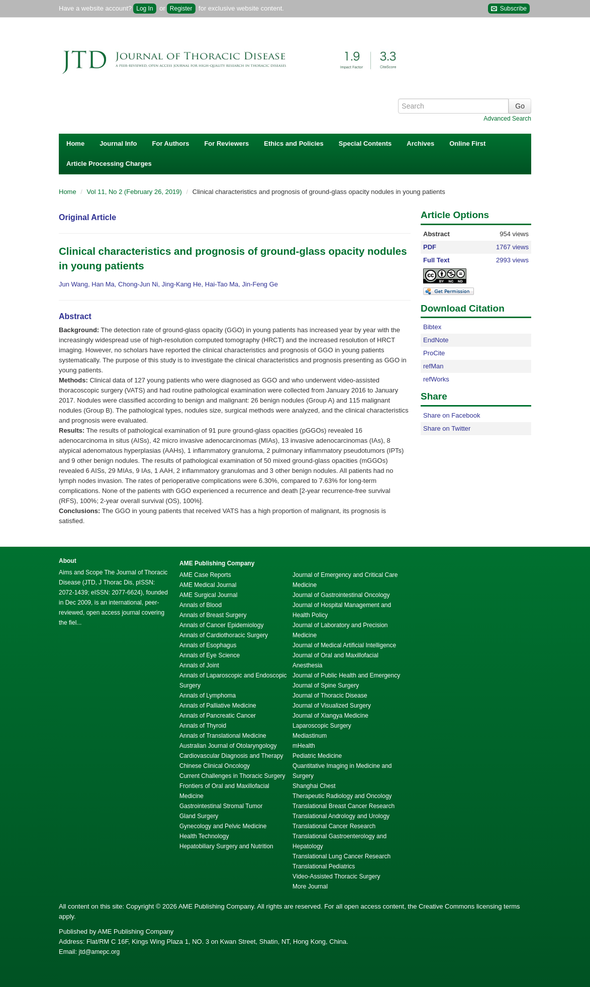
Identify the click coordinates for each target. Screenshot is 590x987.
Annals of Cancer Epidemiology (221, 625)
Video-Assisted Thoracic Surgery (336, 876)
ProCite (434, 353)
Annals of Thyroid (202, 725)
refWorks (436, 379)
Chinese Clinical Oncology (214, 765)
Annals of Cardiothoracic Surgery (223, 635)
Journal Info (118, 143)
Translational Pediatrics (323, 866)
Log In (144, 8)
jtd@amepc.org (99, 951)
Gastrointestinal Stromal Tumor (220, 806)
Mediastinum (309, 735)
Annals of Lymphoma (207, 695)
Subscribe (509, 9)
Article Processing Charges (109, 163)
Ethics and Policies (294, 143)
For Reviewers (226, 143)
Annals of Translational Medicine (222, 735)
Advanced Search (507, 118)
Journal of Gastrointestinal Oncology (340, 595)
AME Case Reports (205, 574)
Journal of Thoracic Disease (329, 695)
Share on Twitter (446, 428)
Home (75, 143)
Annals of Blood (200, 605)
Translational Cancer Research (333, 826)
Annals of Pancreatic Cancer (217, 715)
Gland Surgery (198, 816)
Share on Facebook (451, 415)
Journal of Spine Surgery (325, 685)
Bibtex (432, 327)
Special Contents (365, 143)
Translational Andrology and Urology (340, 816)
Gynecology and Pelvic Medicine (222, 826)
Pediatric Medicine (317, 755)
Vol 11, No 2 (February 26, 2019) (135, 191)
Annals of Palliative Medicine (217, 705)
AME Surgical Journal (208, 595)
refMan (433, 366)
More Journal (310, 886)
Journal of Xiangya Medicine (330, 715)
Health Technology (204, 836)
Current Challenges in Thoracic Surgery (232, 775)
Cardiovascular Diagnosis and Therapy (231, 755)
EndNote (436, 340)
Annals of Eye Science (209, 655)
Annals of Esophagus (207, 645)
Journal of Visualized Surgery (331, 705)
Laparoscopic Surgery (321, 725)
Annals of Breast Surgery (212, 615)
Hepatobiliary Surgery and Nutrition (226, 846)
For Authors (170, 143)
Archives (420, 143)
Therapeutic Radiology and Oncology (341, 796)
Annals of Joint (199, 665)
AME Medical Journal (207, 584)
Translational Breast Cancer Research (343, 806)
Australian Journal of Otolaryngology (227, 745)
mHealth (303, 745)
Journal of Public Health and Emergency (346, 675)
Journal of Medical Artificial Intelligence (344, 645)
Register (181, 8)
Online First (467, 143)
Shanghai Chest (313, 785)
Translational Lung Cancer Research (341, 856)
